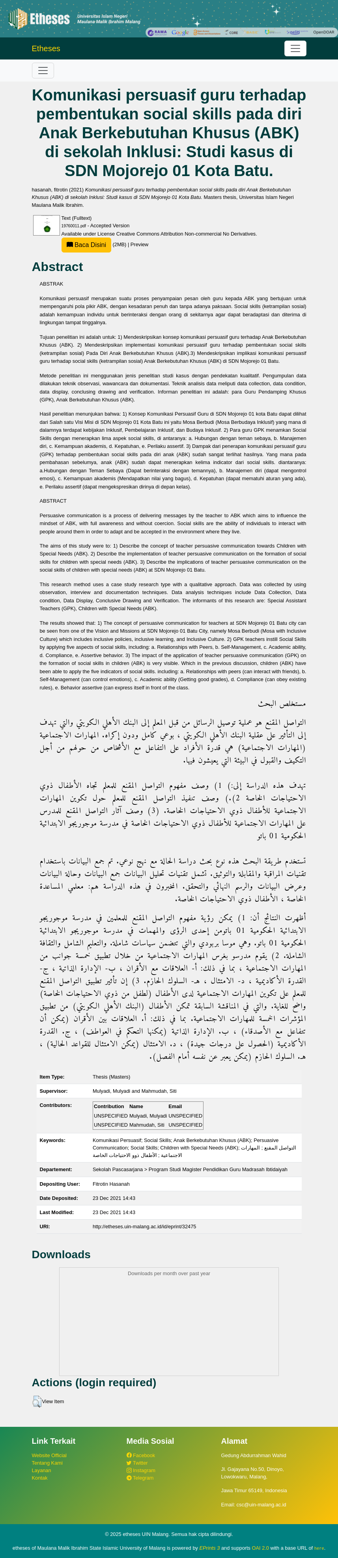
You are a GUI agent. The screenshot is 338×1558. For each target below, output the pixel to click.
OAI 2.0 (260, 1548)
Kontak (40, 1478)
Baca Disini (86, 244)
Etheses (46, 48)
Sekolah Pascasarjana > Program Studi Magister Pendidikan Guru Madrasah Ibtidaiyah (190, 1169)
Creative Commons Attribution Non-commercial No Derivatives (186, 234)
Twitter (137, 1463)
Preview (140, 244)
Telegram (140, 1478)
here (319, 1548)
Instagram (141, 1470)
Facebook (141, 1455)
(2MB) (95, 244)
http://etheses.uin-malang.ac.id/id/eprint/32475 (144, 1226)
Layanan (41, 1470)
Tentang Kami (47, 1463)
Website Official (49, 1455)
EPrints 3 (210, 1548)
